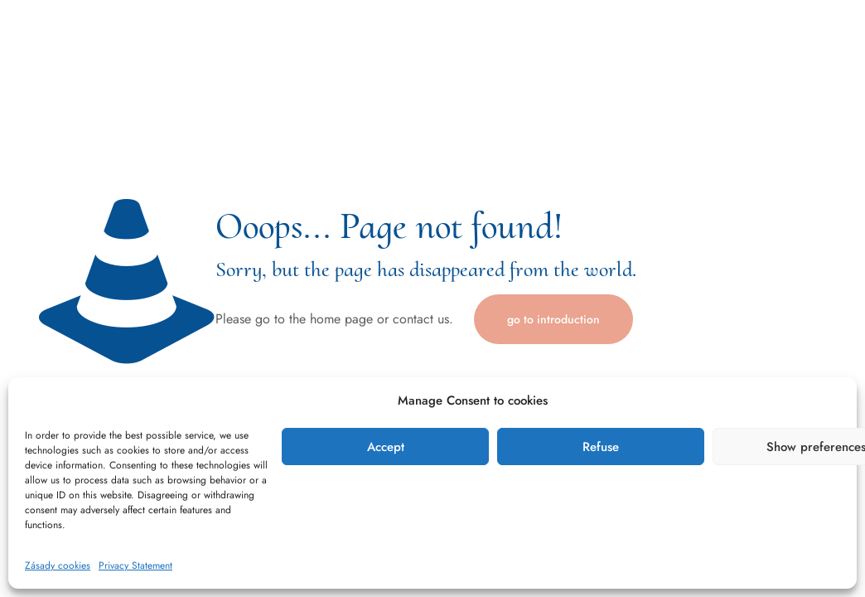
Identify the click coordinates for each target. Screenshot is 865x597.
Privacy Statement (135, 565)
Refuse (600, 447)
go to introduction (553, 319)
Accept (385, 447)
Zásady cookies (57, 565)
